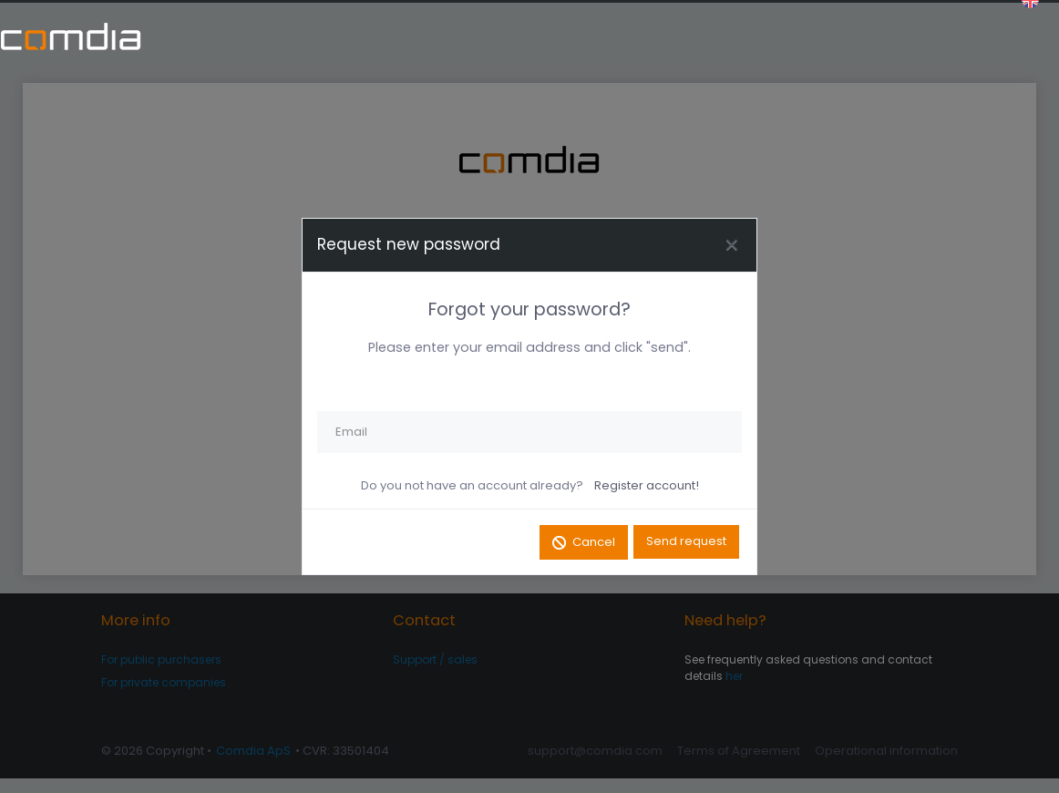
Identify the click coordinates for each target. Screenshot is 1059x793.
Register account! (646, 485)
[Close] (731, 244)
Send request (686, 542)
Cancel (592, 542)
